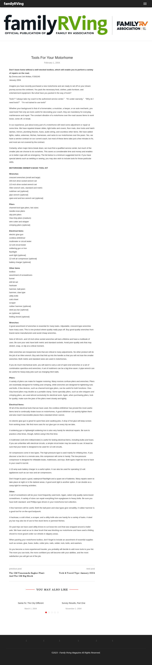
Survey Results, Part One (73, 603)
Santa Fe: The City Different (30, 603)
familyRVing (14, 3)
